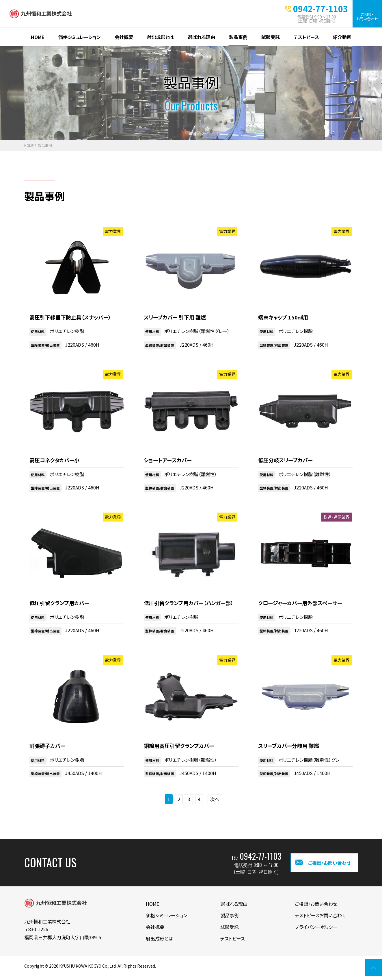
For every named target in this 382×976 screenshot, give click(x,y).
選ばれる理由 (201, 37)
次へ (214, 799)
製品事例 (238, 37)
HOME (37, 37)
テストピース (306, 37)
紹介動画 (342, 37)
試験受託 (270, 37)
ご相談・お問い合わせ (367, 16)
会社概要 (124, 37)
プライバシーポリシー (316, 926)
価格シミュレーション (79, 37)
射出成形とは (160, 37)
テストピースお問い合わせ (320, 915)
